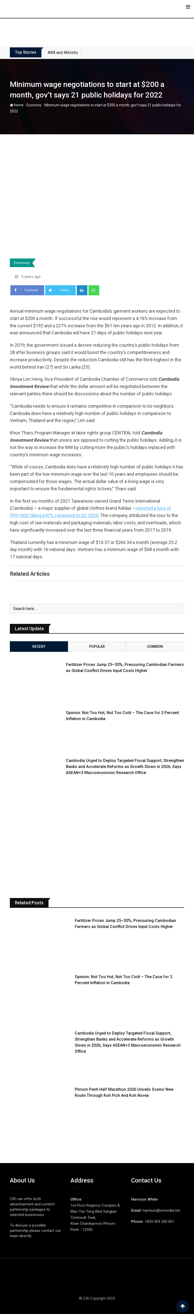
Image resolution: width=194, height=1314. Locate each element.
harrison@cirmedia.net (161, 1210)
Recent (38, 647)
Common (155, 647)
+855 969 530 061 (159, 1221)
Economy (34, 105)
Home (16, 105)
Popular (97, 647)
